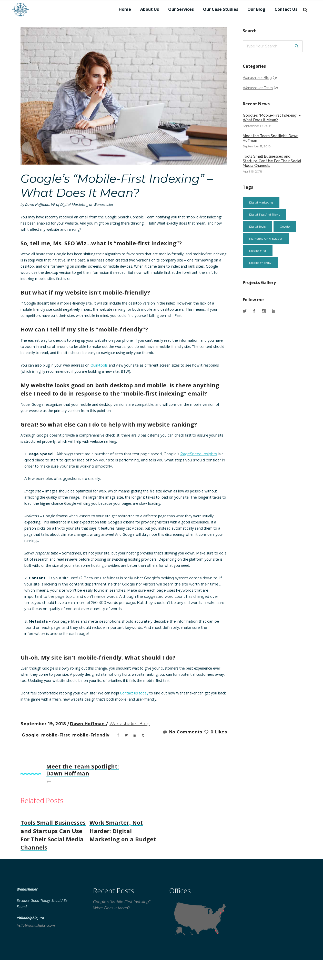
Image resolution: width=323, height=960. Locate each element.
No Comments (182, 732)
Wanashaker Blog (129, 723)
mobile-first (55, 735)
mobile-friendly (91, 735)
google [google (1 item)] (285, 226)
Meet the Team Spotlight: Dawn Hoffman (270, 138)
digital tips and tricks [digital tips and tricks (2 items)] (264, 214)
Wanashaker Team (258, 88)
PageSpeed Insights (198, 454)
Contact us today (134, 693)
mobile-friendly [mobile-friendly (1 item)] (260, 263)
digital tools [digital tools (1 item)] (257, 226)
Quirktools (99, 365)
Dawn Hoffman (88, 723)
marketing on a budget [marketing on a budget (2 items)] (265, 238)
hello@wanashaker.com (36, 925)
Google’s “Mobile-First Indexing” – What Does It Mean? (272, 117)
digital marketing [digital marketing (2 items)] (261, 202)
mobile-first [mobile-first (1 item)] (257, 250)
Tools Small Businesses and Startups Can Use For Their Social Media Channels (272, 161)
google (30, 735)
